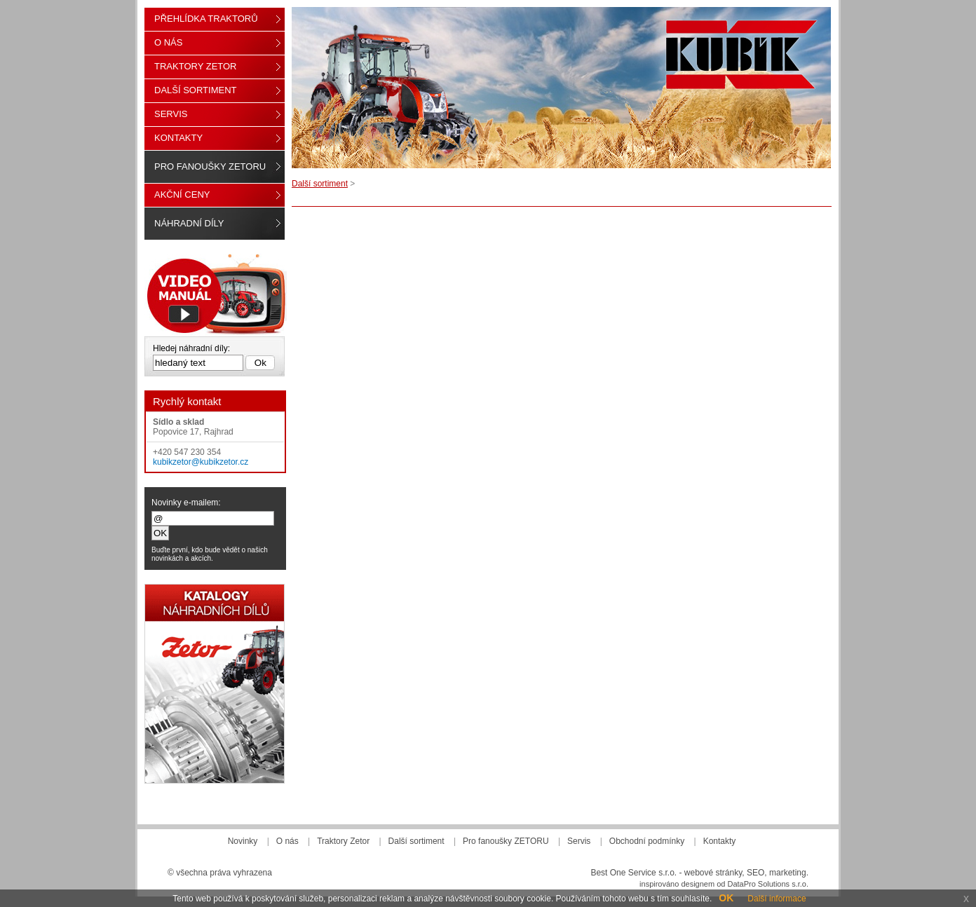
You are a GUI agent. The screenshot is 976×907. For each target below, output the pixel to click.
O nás (168, 42)
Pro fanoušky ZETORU (210, 166)
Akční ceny (182, 194)
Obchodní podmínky (646, 841)
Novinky (243, 841)
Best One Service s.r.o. (633, 873)
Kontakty (178, 137)
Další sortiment (320, 184)
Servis (170, 114)
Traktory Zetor (195, 66)
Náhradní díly (189, 223)
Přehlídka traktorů (206, 18)
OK (726, 897)
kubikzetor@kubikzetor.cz (200, 462)
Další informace (776, 898)
